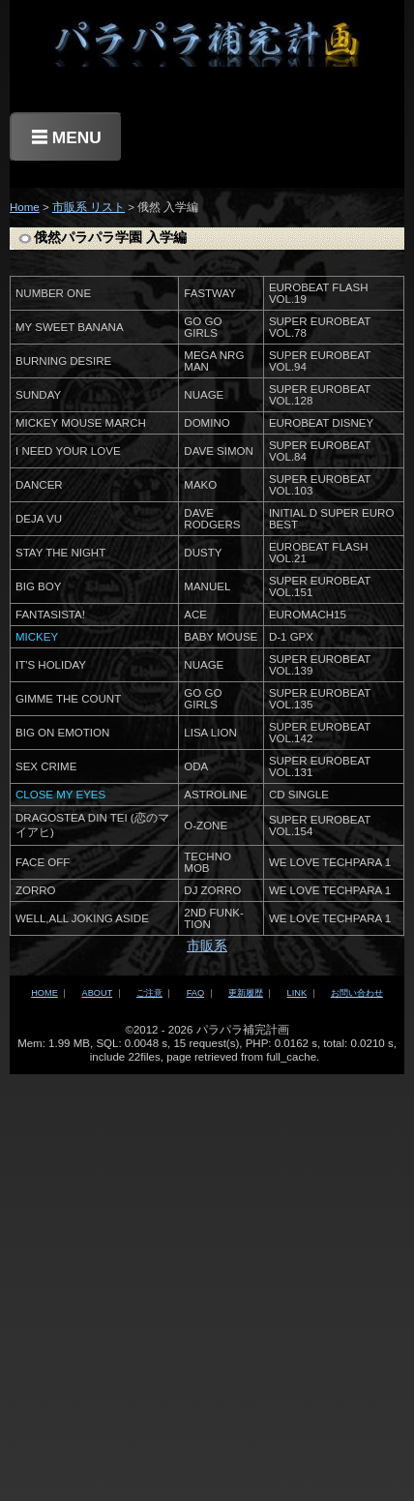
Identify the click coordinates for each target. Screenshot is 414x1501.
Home (25, 207)
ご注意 (149, 993)
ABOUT (97, 993)
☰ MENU (66, 137)
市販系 (207, 945)
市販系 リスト (88, 207)
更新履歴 (245, 993)
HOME (44, 993)
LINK (297, 993)
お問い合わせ (357, 993)
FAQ (195, 993)
